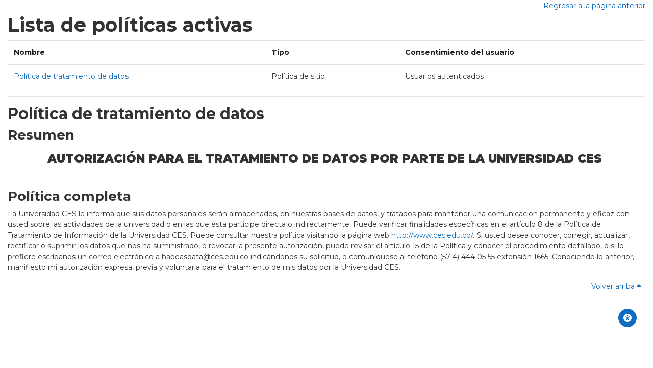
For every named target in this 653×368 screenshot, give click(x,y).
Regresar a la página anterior (594, 5)
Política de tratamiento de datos (71, 76)
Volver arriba (616, 286)
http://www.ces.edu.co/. (432, 235)
